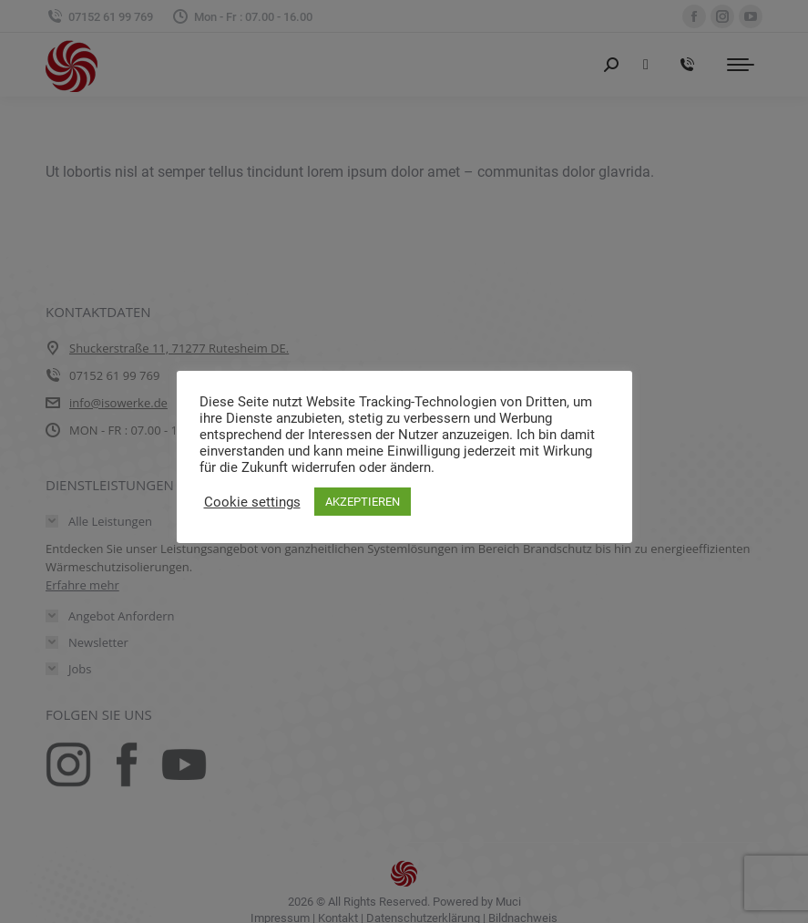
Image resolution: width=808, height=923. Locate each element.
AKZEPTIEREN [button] (362, 501)
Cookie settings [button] (252, 502)
